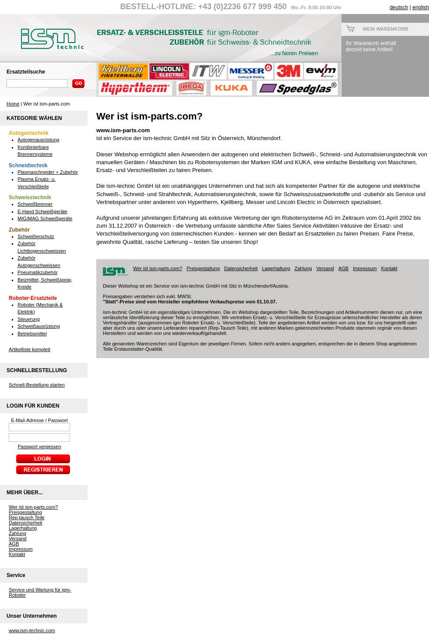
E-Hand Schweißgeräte (42, 211)
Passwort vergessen (39, 446)
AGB (14, 543)
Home (13, 103)
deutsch (399, 7)
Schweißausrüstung (39, 326)
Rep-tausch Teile (27, 517)
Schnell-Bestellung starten (37, 384)
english (420, 7)
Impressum (20, 549)
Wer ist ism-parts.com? (33, 507)
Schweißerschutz (36, 236)
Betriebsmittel (32, 333)
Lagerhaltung (23, 528)
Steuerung (29, 319)
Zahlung (17, 533)
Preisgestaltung (25, 512)
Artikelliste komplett (29, 349)
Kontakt (17, 554)
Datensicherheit (25, 522)
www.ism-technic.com (32, 630)
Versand (17, 538)
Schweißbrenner (35, 204)
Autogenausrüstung (38, 139)
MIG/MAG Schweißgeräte (45, 218)
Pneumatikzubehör (38, 272)
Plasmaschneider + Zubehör (48, 172)
